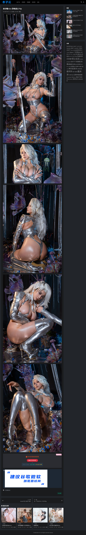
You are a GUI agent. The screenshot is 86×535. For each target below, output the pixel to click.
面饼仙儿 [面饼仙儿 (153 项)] (75, 79)
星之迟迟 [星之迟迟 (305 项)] (76, 58)
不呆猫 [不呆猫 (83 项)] (68, 52)
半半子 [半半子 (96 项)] (69, 54)
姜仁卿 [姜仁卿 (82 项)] (70, 56)
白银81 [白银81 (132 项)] (77, 66)
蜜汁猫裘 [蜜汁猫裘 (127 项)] (75, 71)
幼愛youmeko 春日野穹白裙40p (77, 30)
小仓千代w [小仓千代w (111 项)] (74, 56)
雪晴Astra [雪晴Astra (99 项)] (74, 77)
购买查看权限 (32, 460)
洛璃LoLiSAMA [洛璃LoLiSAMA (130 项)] (77, 64)
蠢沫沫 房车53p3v (77, 25)
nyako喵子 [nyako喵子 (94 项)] (76, 48)
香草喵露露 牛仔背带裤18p (24, 525)
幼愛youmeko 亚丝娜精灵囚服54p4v (77, 35)
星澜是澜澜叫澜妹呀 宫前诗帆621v (78, 16)
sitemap (51, 532)
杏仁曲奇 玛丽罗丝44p (54, 525)
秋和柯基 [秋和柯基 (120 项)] (79, 69)
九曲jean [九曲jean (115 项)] (71, 52)
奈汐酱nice (7, 490)
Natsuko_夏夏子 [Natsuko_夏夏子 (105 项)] (70, 48)
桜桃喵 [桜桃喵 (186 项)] (78, 62)
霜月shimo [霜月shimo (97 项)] (70, 79)
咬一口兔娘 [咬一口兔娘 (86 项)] (73, 54)
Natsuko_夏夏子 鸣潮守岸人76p (77, 11)
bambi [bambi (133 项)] (68, 46)
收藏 (59, 493)
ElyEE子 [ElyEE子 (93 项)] (75, 46)
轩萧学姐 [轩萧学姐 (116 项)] (71, 75)
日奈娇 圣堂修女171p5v (78, 21)
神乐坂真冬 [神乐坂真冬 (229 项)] (73, 68)
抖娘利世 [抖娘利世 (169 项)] (80, 56)
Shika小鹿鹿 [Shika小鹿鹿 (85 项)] (73, 50)
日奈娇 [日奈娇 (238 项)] (69, 59)
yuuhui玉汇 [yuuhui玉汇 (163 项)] (79, 50)
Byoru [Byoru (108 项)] (71, 46)
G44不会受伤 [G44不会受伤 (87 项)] (79, 46)
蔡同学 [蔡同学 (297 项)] (69, 71)
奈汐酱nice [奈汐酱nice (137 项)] (79, 54)
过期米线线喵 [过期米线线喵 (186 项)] (77, 75)
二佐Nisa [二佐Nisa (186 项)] (77, 52)
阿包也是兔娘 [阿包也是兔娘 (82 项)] (69, 77)
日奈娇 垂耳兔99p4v (7, 525)
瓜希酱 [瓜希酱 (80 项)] (70, 66)
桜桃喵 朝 (36, 525)
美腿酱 (13, 11)
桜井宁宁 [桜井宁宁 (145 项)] (73, 61)
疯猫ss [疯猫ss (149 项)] (73, 66)
